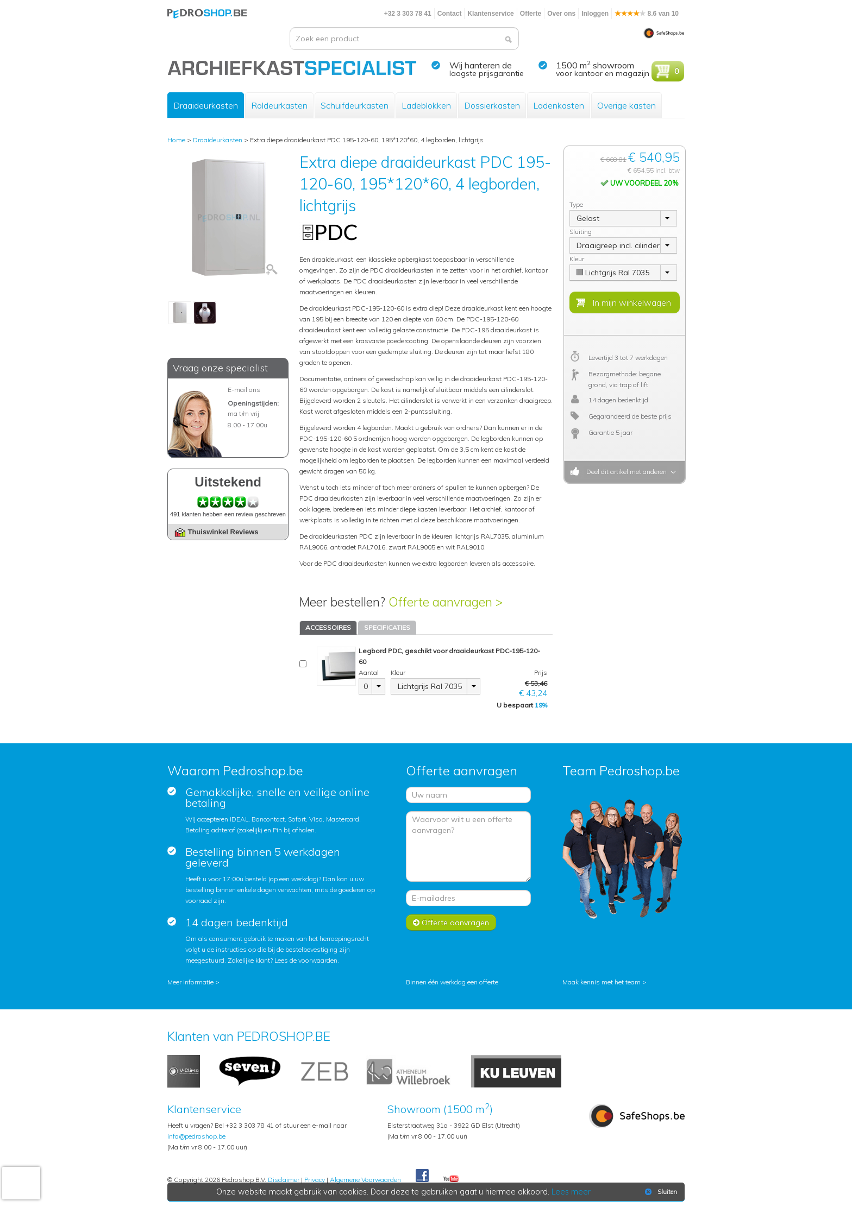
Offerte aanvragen (451, 922)
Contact (449, 13)
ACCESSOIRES (328, 627)
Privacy (314, 1180)
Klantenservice (490, 13)
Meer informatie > (193, 982)
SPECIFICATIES (387, 627)
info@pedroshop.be (196, 1136)
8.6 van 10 (647, 13)
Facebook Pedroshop (422, 1176)
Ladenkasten (558, 105)
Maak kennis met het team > (604, 982)
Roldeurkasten (279, 105)
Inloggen (595, 13)
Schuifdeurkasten (355, 105)
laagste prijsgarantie (486, 73)
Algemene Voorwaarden (365, 1180)
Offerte (530, 13)
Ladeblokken (426, 105)
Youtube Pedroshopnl (451, 1179)
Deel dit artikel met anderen (625, 471)
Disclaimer (283, 1180)
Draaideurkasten (205, 105)
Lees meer (571, 1192)
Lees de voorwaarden (305, 960)
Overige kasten (626, 105)
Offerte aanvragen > (446, 602)
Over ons (561, 13)
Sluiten (660, 1191)
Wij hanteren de (480, 65)
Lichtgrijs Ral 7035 (430, 686)
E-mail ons (244, 390)
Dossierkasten (492, 105)
